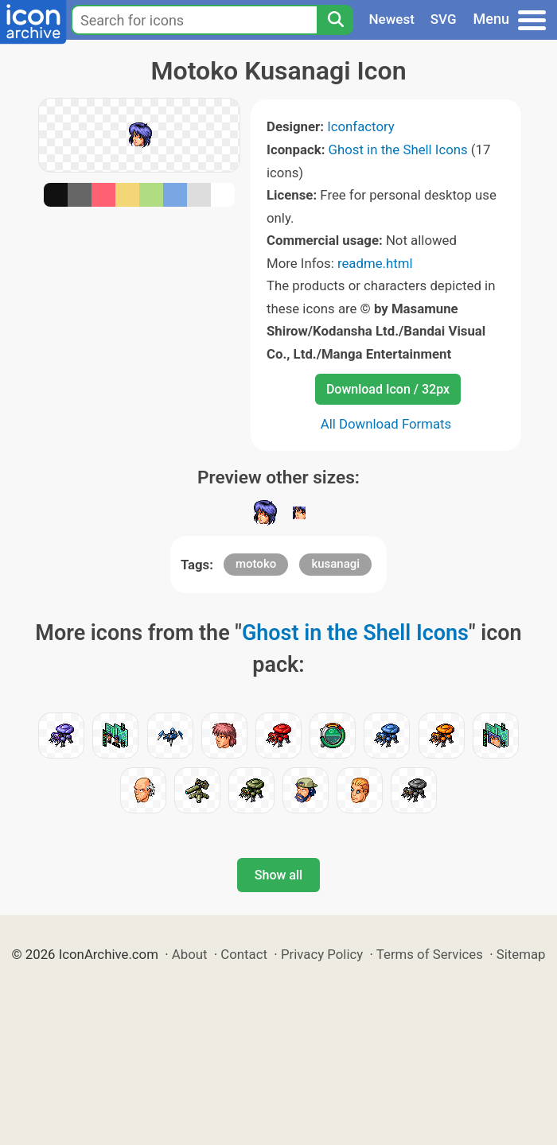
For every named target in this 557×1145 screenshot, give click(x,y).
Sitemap (521, 954)
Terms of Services (429, 954)
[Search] (335, 20)
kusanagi (335, 564)
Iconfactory (361, 126)
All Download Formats (386, 424)
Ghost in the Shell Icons (398, 149)
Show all (278, 875)
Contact (243, 954)
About (190, 954)
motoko (256, 564)
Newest (392, 19)
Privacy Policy (322, 954)
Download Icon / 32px (388, 389)
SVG (443, 19)
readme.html (375, 263)
